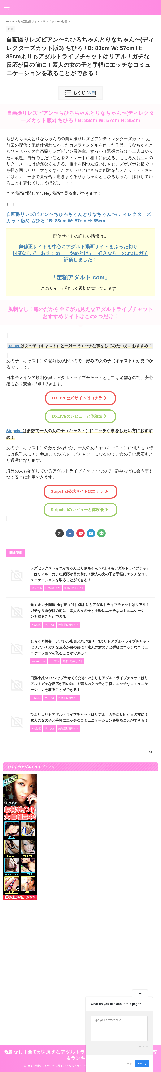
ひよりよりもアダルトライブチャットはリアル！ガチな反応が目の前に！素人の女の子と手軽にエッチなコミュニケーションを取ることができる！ (88, 720)
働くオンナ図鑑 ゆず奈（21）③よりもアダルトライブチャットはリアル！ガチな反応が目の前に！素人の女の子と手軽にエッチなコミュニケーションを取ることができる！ (89, 610)
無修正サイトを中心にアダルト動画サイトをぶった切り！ (80, 246)
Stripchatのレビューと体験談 (79, 509)
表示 (91, 93)
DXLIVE (15, 345)
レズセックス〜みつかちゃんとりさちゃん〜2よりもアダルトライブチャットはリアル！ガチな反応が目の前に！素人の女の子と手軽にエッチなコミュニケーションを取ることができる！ (89, 574)
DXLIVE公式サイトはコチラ (79, 398)
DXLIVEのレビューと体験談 (79, 416)
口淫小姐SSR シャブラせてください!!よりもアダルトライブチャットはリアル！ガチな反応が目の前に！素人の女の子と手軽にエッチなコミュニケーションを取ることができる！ (88, 683)
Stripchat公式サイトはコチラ (79, 491)
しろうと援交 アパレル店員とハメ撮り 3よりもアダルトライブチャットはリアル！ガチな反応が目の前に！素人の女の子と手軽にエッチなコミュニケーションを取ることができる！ (89, 647)
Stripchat (15, 430)
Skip (129, 1063)
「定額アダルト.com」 (80, 276)
